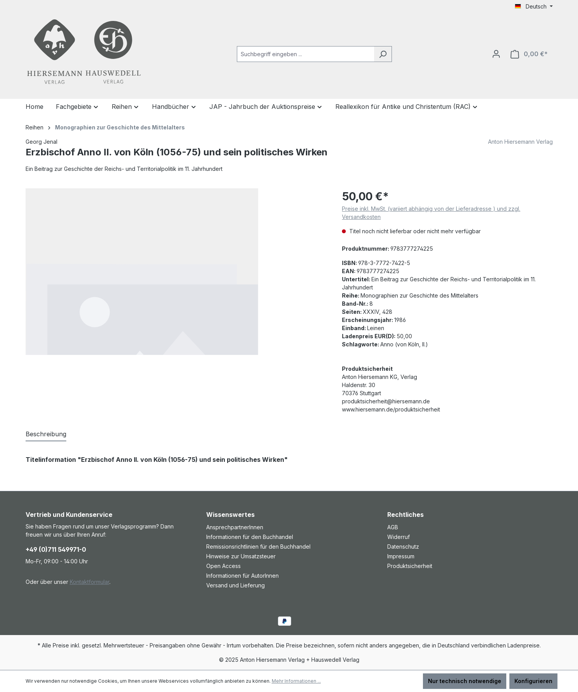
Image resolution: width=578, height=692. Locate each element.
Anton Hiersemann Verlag (520, 141)
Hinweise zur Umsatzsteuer (241, 556)
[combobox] (305, 54)
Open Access (223, 566)
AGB (392, 527)
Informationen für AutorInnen (242, 575)
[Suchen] (383, 54)
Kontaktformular (89, 581)
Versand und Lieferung (235, 585)
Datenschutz (403, 546)
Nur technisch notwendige (464, 681)
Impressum (400, 556)
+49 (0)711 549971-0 (56, 549)
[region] (176, 271)
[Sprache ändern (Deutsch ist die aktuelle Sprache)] (534, 6)
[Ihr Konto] (496, 54)
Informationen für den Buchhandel (249, 537)
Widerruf (398, 537)
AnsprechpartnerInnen (234, 527)
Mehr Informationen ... (296, 681)
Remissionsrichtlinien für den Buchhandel (258, 546)
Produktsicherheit (409, 566)
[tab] (46, 434)
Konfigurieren (533, 681)
